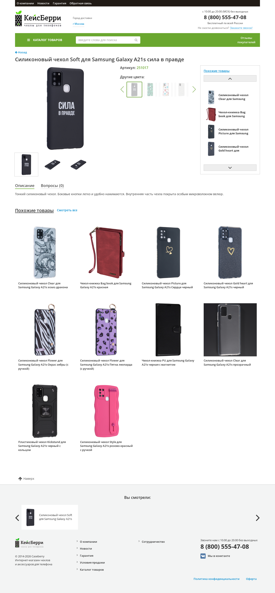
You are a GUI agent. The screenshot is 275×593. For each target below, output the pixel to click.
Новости (43, 3)
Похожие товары (34, 210)
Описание (24, 185)
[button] (122, 89)
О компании (25, 3)
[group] (134, 89)
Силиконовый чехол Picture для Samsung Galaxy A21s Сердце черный (167, 285)
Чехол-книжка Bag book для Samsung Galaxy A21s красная (105, 285)
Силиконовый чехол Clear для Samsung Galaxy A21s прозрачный (227, 362)
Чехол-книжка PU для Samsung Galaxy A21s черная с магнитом (168, 362)
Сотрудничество (153, 542)
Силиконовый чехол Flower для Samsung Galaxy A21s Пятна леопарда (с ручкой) (106, 364)
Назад (21, 52)
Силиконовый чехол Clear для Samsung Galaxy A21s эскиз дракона (43, 285)
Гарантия (59, 3)
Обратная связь (81, 3)
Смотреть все (67, 210)
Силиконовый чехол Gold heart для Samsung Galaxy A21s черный (228, 285)
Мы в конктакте (215, 556)
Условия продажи (92, 562)
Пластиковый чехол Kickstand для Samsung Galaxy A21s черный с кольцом (42, 446)
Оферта (251, 579)
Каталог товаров (44, 40)
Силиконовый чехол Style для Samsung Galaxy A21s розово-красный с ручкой (106, 446)
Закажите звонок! (241, 28)
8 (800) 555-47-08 (225, 17)
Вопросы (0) (52, 185)
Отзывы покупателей (246, 40)
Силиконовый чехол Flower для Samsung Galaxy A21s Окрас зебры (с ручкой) (43, 364)
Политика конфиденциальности (217, 579)
